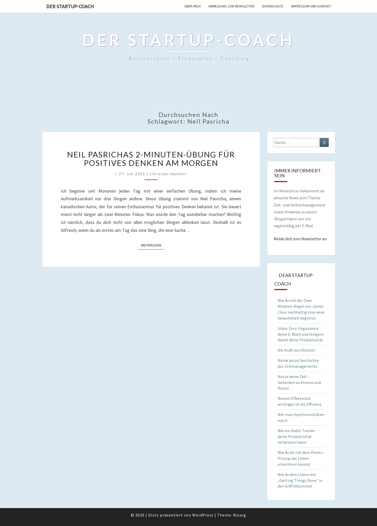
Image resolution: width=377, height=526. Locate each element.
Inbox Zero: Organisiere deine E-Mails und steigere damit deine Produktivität (301, 334)
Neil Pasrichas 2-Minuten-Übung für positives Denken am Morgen (151, 158)
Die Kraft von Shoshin (296, 350)
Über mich (193, 6)
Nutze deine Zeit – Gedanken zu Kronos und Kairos (299, 382)
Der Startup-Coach (70, 6)
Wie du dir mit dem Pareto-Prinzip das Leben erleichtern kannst (301, 458)
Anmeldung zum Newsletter (231, 6)
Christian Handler (168, 174)
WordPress (203, 515)
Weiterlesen (152, 244)
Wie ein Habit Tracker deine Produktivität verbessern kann (296, 436)
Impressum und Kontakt (311, 6)
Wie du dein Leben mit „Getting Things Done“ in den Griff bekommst (300, 480)
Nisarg (239, 515)
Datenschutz (273, 6)
